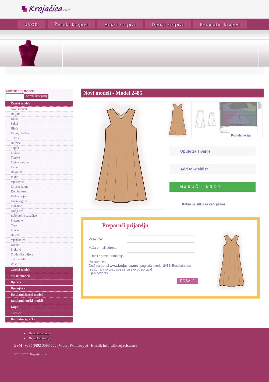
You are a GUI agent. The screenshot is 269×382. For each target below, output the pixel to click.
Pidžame (16, 206)
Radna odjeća (19, 196)
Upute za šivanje (195, 151)
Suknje (15, 138)
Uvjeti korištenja (39, 333)
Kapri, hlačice (20, 133)
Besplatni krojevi (220, 24)
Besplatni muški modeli (27, 301)
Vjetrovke (17, 182)
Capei (14, 225)
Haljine (15, 114)
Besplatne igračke (23, 319)
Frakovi (16, 249)
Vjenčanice (18, 240)
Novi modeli (19, 109)
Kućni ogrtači (20, 201)
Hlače (14, 128)
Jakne (14, 177)
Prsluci (15, 153)
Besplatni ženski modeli (27, 294)
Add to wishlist (194, 169)
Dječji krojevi (168, 24)
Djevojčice (18, 288)
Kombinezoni (19, 191)
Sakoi (14, 123)
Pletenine (17, 220)
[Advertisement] (160, 61)
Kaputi (15, 167)
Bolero (15, 235)
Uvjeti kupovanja (40, 338)
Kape (14, 307)
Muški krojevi (120, 24)
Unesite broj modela (20, 91)
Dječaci (16, 282)
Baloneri (16, 172)
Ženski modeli (20, 103)
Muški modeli (20, 276)
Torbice (16, 313)
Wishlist (16, 264)
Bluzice (16, 143)
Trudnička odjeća (22, 254)
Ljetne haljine (20, 162)
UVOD (31, 24)
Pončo (15, 230)
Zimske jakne (19, 186)
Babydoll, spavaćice (24, 216)
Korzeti (15, 245)
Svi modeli (18, 259)
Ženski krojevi (71, 24)
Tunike (15, 157)
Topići (15, 148)
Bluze (14, 119)
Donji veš (17, 211)
